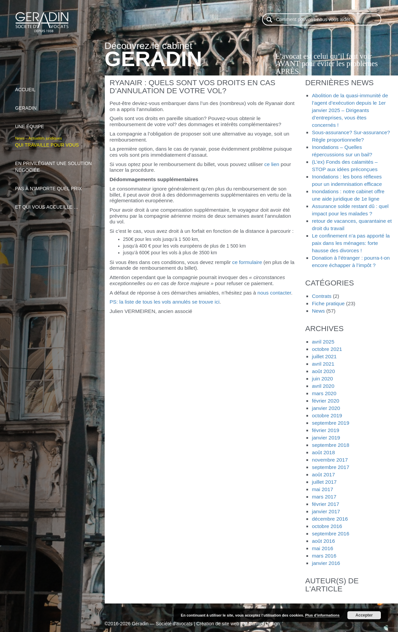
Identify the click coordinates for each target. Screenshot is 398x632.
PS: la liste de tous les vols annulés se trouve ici (165, 302)
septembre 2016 (330, 533)
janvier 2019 (326, 437)
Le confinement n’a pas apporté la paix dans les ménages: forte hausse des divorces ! (351, 243)
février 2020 (325, 401)
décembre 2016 (330, 519)
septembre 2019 (330, 423)
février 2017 (325, 504)
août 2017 (323, 474)
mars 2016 (324, 556)
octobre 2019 (327, 415)
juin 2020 (322, 378)
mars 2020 (324, 393)
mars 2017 (324, 496)
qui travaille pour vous (55, 141)
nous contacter (274, 293)
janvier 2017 (326, 511)
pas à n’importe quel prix (55, 184)
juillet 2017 (324, 482)
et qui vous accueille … (55, 203)
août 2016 (323, 541)
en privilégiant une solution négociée (55, 163)
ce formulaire (247, 262)
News (318, 311)
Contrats (321, 296)
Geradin (55, 104)
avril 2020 (323, 386)
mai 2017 (322, 489)
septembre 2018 (330, 445)
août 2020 (323, 371)
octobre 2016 (327, 526)
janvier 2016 (326, 563)
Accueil (55, 86)
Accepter (363, 615)
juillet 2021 (324, 356)
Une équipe (55, 122)
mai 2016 (322, 548)
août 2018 (323, 452)
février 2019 (325, 430)
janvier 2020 (326, 408)
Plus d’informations (322, 615)
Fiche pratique (328, 303)
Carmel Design (264, 623)
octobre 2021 (327, 349)
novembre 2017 (330, 460)
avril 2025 (323, 342)
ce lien (272, 164)
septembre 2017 (330, 467)
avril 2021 (323, 364)
